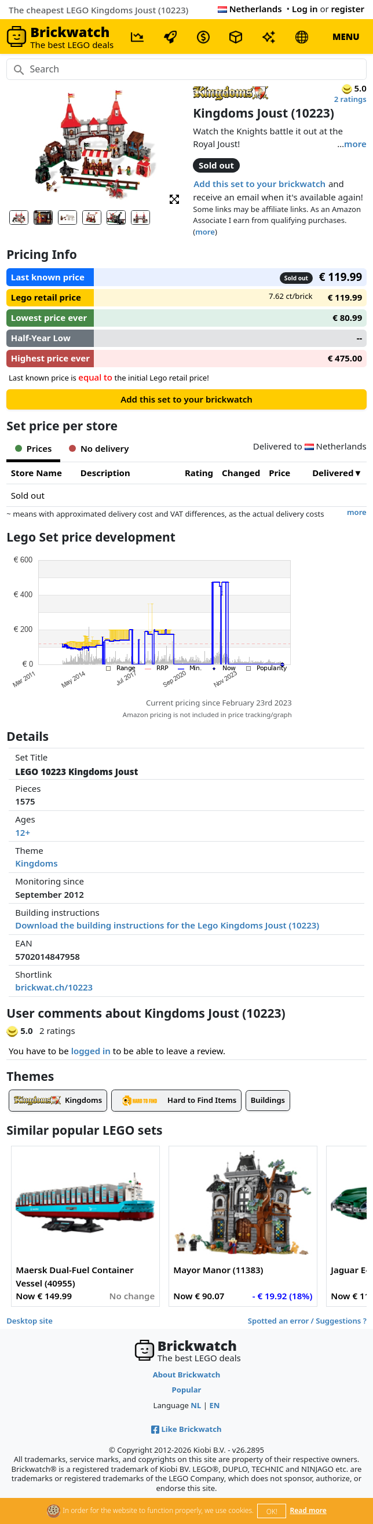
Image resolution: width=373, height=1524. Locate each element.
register (347, 8)
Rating (199, 472)
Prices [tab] (33, 448)
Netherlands (250, 8)
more (355, 143)
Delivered (332, 472)
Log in (305, 8)
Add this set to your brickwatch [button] (259, 183)
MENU (346, 36)
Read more (308, 1510)
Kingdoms (36, 863)
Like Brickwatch (186, 1429)
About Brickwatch (187, 1374)
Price (279, 472)
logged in (91, 1051)
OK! (271, 1511)
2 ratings (350, 99)
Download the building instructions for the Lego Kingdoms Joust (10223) (167, 925)
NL (196, 1405)
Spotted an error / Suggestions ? (307, 1320)
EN (214, 1405)
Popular (187, 1389)
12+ (22, 832)
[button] (174, 198)
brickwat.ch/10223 (54, 987)
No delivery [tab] (99, 448)
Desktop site (29, 1320)
